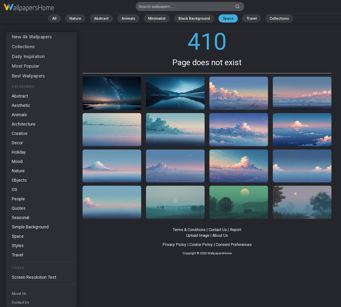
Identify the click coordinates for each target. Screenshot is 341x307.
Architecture (23, 124)
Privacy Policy (174, 244)
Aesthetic (21, 105)
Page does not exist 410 (29, 8)
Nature (75, 18)
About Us (19, 293)
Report (235, 229)
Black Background (194, 18)
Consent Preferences (234, 244)
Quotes (19, 208)
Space (228, 18)
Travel (251, 18)
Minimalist (157, 18)
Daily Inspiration (28, 56)
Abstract (101, 18)
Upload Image (197, 235)
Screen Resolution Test (34, 277)
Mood (17, 161)
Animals (128, 18)
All (54, 18)
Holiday (19, 152)
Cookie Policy (201, 244)
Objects (19, 180)
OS (14, 189)
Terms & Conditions (189, 229)
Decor (17, 142)
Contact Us (20, 302)
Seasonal (20, 217)
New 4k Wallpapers (32, 36)
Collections (279, 18)
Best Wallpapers (28, 75)
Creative (20, 133)
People (18, 198)
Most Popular (25, 66)
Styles (18, 245)
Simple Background (30, 226)
